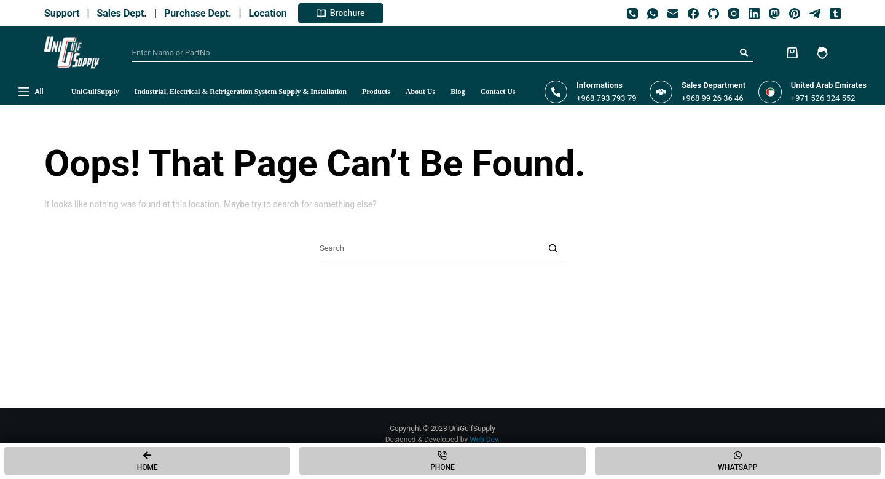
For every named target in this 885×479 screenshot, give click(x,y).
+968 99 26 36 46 (713, 98)
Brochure (341, 13)
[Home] (147, 461)
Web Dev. (485, 439)
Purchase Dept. (200, 13)
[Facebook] (693, 13)
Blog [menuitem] (457, 91)
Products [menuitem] (376, 91)
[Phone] (632, 13)
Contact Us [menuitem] (498, 91)
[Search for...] (433, 53)
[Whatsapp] (738, 461)
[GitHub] (713, 13)
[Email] (672, 13)
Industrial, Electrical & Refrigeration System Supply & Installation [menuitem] (241, 91)
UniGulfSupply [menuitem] (95, 91)
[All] (31, 92)
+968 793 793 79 (606, 98)
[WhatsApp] (652, 13)
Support (64, 13)
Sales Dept (119, 13)
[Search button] (743, 53)
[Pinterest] (794, 13)
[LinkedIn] (754, 13)
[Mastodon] (774, 13)
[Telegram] (814, 13)
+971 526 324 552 (823, 98)
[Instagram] (733, 13)
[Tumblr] (835, 13)
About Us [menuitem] (420, 91)
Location (270, 13)
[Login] (822, 53)
